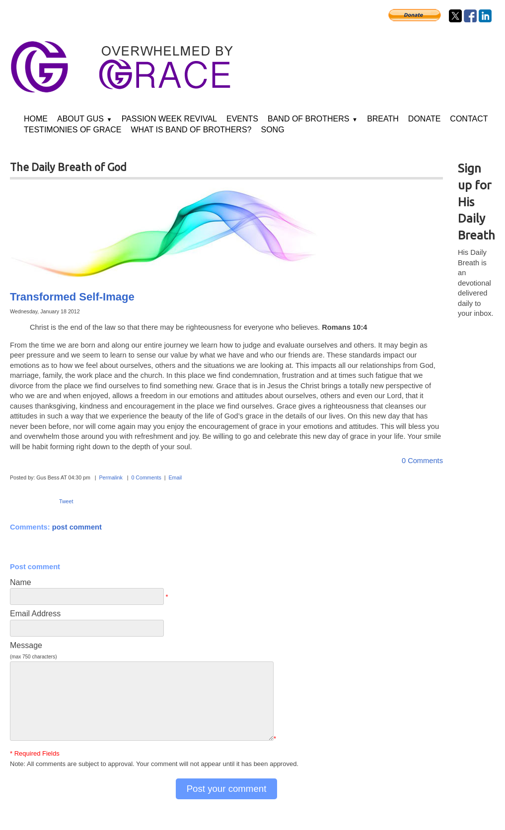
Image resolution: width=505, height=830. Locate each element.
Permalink (110, 477)
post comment (77, 527)
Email (175, 477)
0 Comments (422, 461)
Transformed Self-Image (72, 297)
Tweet (66, 501)
